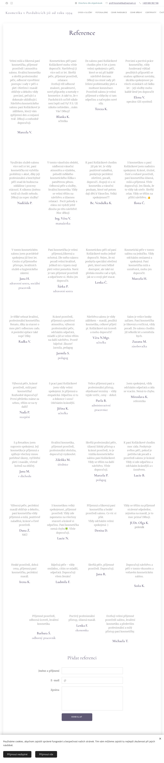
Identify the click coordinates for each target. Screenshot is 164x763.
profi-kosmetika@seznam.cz (122, 3)
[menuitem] (136, 13)
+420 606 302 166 (150, 3)
